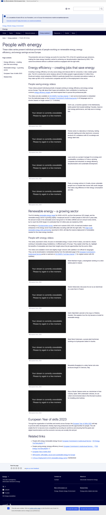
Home (4, 33)
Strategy (18, 33)
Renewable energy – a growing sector (14, 69)
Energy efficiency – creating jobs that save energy (13, 63)
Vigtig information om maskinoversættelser (29, 20)
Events (67, 33)
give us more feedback (32, 468)
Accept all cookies (72, 509)
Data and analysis (30, 33)
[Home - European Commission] (15, 8)
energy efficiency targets (42, 92)
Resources (57, 33)
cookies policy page (35, 508)
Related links (8, 77)
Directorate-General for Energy (89, 479)
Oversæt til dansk (11, 20)
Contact (56, 479)
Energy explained (45, 33)
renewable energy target (47, 215)
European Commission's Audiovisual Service (76, 441)
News (73, 33)
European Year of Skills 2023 (82, 423)
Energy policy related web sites (89, 491)
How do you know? (32, 1)
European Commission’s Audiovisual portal (63, 98)
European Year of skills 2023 (13, 73)
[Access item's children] (22, 33)
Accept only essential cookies (89, 509)
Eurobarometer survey (45, 225)
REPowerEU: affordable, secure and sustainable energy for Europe (53, 455)
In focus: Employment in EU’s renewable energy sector (49, 458)
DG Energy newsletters (9, 496)
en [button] (67, 9)
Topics (11, 33)
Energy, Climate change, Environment (13, 26)
